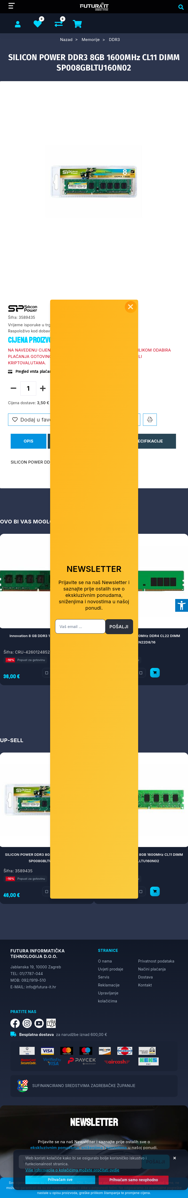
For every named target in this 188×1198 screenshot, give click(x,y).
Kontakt (145, 985)
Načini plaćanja (152, 969)
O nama (105, 961)
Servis (103, 977)
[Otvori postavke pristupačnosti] (181, 605)
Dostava (145, 977)
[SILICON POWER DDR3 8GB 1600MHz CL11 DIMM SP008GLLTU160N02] (155, 891)
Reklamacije (109, 985)
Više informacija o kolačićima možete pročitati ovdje (72, 1170)
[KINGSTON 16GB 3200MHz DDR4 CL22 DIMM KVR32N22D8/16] (155, 673)
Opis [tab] (28, 441)
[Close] (55, 1180)
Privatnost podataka (156, 961)
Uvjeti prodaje (110, 969)
